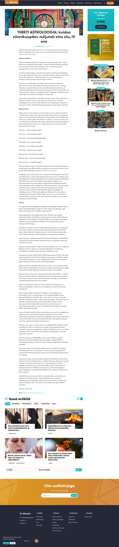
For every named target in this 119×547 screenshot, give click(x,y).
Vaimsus (50, 463)
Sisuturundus (97, 3)
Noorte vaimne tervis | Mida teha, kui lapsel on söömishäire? (19, 457)
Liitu (74, 495)
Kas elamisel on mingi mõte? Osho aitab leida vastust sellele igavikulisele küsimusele (60, 456)
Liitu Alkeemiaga (101, 27)
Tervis (36, 403)
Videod (73, 3)
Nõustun (6, 543)
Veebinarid (80, 3)
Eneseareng (15, 403)
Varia (54, 403)
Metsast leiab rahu (101, 131)
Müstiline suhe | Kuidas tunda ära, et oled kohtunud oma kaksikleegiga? (101, 105)
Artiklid (60, 3)
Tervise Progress (56, 530)
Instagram (23, 523)
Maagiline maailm (39, 46)
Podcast (66, 3)
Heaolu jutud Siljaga (57, 519)
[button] (78, 398)
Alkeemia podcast (57, 516)
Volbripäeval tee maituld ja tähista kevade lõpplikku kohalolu (59, 428)
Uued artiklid (19, 399)
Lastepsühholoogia (20, 463)
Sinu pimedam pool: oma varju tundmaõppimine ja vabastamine (18, 428)
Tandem (54, 522)
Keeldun (12, 543)
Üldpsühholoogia (12, 433)
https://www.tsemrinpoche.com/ (33, 393)
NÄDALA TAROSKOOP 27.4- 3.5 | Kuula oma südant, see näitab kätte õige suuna (101, 82)
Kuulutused (88, 3)
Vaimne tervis (11, 463)
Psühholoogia (27, 403)
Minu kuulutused (73, 522)
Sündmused (72, 519)
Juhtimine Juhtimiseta (58, 528)
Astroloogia (45, 403)
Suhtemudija (55, 525)
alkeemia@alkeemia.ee (27, 517)
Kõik (7, 403)
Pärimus (50, 433)
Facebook (23, 520)
